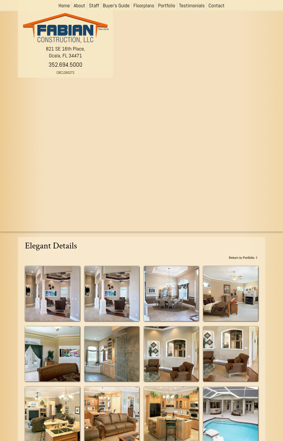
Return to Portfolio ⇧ (243, 258)
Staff (94, 5)
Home (64, 5)
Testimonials (192, 5)
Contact (216, 5)
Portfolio (166, 5)
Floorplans (143, 5)
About (79, 5)
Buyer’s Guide (116, 5)
